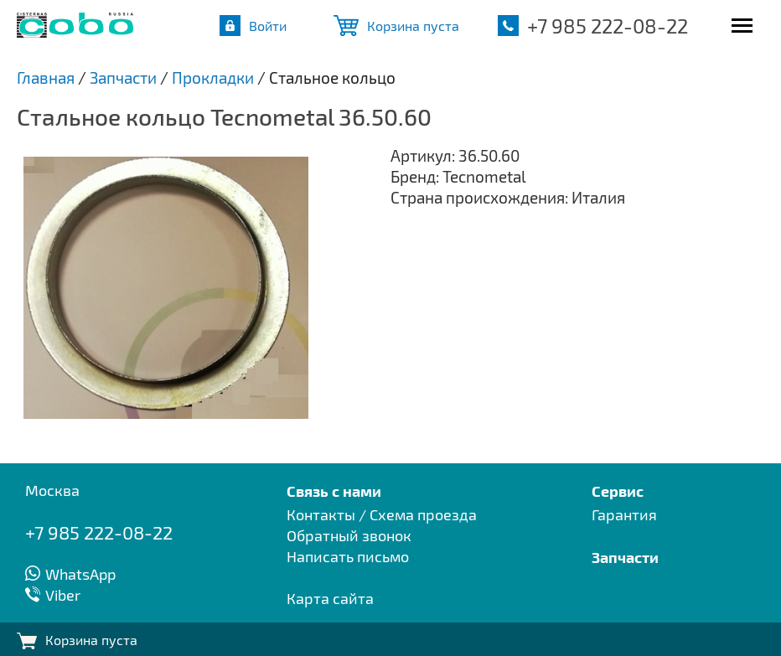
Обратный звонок (349, 535)
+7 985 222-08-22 (607, 25)
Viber (62, 595)
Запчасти (625, 557)
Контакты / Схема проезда (382, 514)
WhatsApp (80, 574)
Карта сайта (330, 598)
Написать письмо (348, 556)
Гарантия (624, 514)
